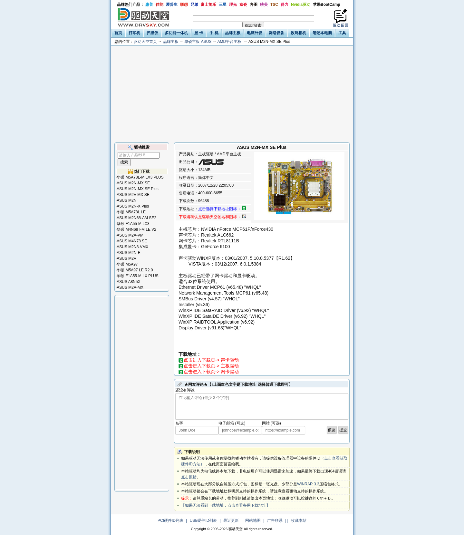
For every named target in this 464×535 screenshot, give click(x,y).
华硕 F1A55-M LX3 (133, 223)
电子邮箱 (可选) (231, 423)
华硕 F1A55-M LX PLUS (137, 276)
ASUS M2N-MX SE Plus (137, 189)
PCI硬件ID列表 (170, 520)
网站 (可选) (271, 423)
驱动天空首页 (145, 41)
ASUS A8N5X (128, 281)
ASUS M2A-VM (130, 235)
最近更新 (231, 520)
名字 (179, 423)
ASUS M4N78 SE (132, 241)
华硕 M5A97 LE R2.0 (135, 270)
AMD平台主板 (229, 41)
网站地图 (253, 520)
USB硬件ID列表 (203, 520)
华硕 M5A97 (127, 264)
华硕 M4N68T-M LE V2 (136, 229)
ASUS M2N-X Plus (133, 206)
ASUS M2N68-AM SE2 (136, 218)
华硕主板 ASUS (197, 41)
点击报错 (189, 477)
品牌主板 (171, 41)
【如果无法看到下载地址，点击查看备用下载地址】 (225, 505)
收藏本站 (298, 520)
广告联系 (275, 520)
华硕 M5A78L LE (131, 212)
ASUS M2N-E (128, 252)
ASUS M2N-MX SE (133, 183)
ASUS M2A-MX (130, 287)
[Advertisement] (232, 94)
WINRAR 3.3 (308, 484)
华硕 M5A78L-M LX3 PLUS (140, 177)
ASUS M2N (126, 200)
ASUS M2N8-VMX (132, 247)
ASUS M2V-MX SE (133, 194)
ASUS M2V (126, 258)
